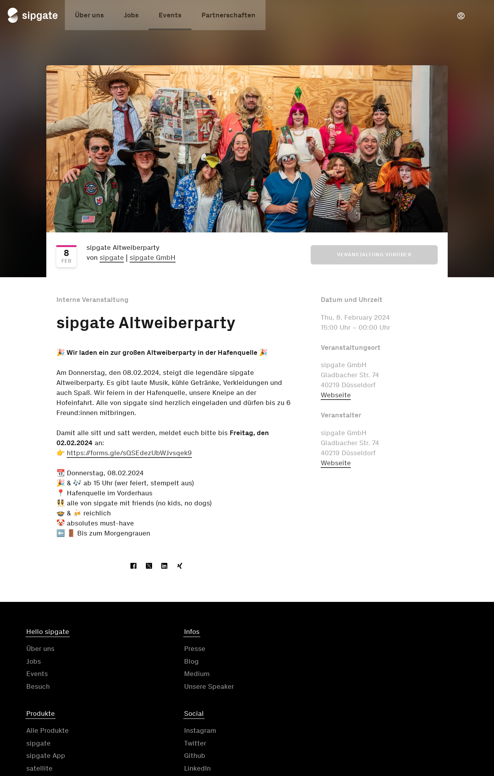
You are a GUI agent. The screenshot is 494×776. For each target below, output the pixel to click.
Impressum (358, 728)
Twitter (376, 662)
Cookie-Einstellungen (435, 728)
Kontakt (170, 728)
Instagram (381, 650)
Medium (152, 675)
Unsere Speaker (164, 687)
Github (375, 675)
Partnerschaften (228, 16)
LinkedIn (378, 687)
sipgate (112, 257)
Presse (150, 650)
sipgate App (271, 675)
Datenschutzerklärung (281, 728)
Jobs (131, 16)
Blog (146, 662)
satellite (265, 687)
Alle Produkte (273, 650)
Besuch (38, 687)
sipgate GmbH (153, 257)
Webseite (336, 395)
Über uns (89, 16)
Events (170, 16)
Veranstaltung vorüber (374, 254)
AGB (214, 728)
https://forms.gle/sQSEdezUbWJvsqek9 (129, 453)
